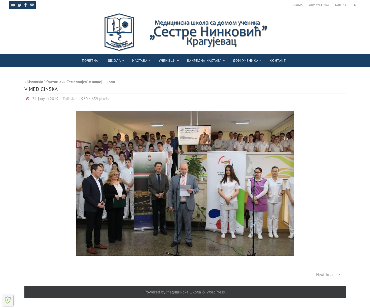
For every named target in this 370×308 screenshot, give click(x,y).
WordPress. (216, 292)
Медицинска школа (183, 292)
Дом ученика (319, 5)
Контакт (341, 5)
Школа (298, 5)
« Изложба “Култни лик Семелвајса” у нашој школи (69, 82)
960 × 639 (89, 98)
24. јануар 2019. (45, 98)
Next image (329, 274)
